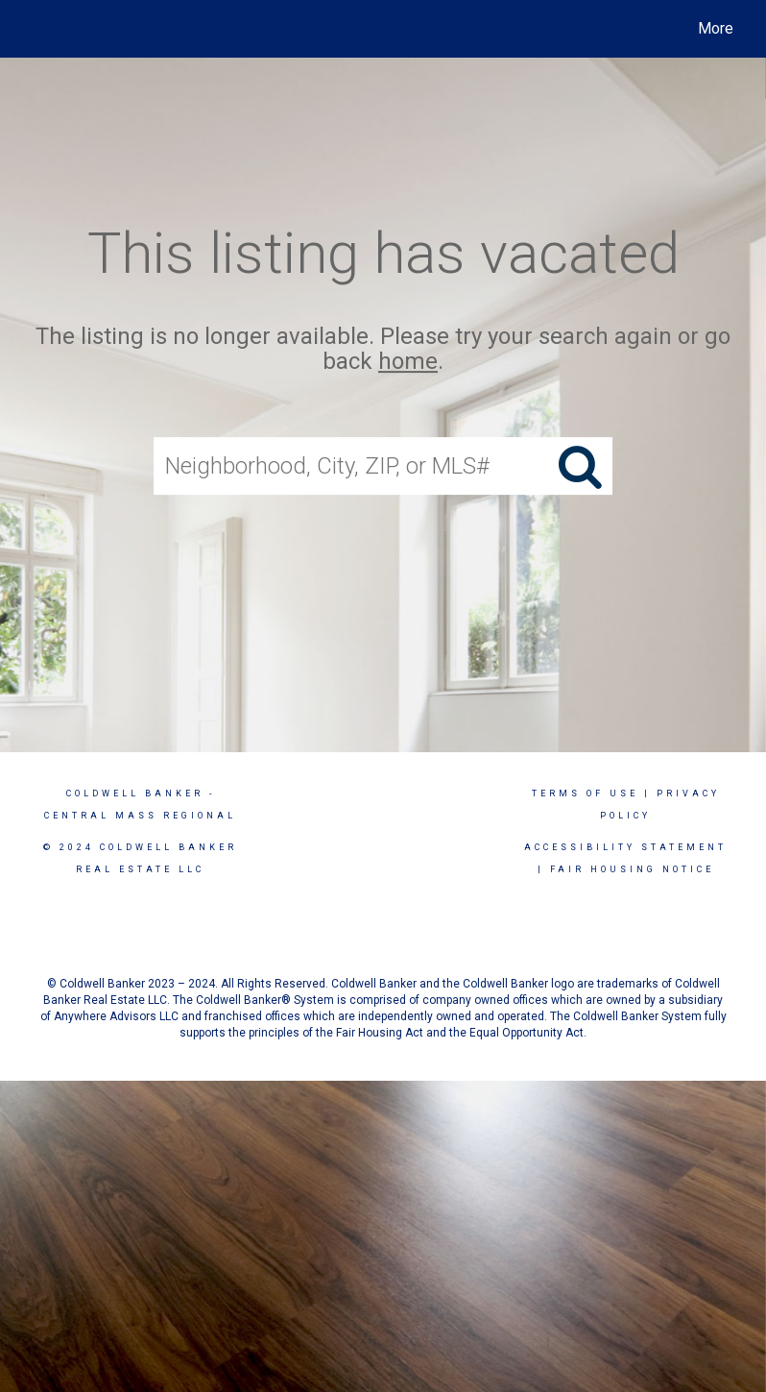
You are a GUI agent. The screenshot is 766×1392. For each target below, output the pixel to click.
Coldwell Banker (134, 793)
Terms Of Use (585, 793)
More (715, 28)
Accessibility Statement (625, 847)
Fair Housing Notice (632, 869)
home (408, 362)
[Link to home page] (33, 29)
